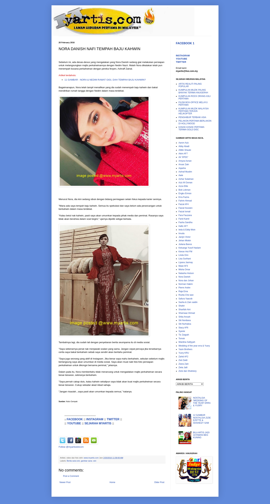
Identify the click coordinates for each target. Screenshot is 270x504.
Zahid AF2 (183, 356)
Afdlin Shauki (185, 150)
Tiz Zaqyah (184, 335)
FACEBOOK (75, 419)
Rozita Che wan (186, 295)
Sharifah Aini (184, 309)
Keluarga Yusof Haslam (190, 248)
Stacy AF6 (183, 327)
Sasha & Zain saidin (188, 302)
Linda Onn (183, 255)
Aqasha (182, 168)
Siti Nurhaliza (185, 324)
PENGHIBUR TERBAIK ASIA (192, 117)
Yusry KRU (184, 353)
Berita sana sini (73, 461)
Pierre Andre (184, 287)
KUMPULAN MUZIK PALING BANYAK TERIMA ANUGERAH (193, 91)
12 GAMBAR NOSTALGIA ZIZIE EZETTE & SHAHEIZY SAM (202, 419)
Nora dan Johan (186, 280)
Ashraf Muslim (185, 171)
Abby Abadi (184, 146)
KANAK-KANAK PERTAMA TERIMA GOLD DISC (191, 128)
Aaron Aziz (184, 143)
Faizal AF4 (184, 204)
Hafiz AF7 (183, 226)
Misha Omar (184, 269)
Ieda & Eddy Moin (187, 229)
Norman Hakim (186, 284)
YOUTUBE (74, 423)
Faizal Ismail (184, 211)
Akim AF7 (183, 153)
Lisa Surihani (185, 258)
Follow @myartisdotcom (71, 447)
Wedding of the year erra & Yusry (194, 346)
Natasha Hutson (186, 273)
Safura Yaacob (185, 298)
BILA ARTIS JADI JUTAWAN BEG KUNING (201, 435)
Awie (181, 175)
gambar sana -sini (88, 461)
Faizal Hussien (186, 208)
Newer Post (65, 482)
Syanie (182, 331)
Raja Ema (183, 291)
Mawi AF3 (183, 266)
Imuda (181, 233)
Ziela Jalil (183, 367)
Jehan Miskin (185, 240)
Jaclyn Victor (185, 237)
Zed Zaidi (183, 360)
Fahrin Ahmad (185, 200)
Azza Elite (183, 186)
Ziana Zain (184, 364)
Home (112, 482)
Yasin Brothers (185, 349)
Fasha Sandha (185, 222)
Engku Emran (185, 193)
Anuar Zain (184, 164)
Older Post (159, 482)
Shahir (182, 306)
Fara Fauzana (185, 215)
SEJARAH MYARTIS (98, 423)
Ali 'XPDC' (183, 157)
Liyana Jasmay (186, 262)
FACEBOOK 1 (185, 43)
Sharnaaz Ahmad (187, 313)
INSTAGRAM (94, 419)
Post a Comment (71, 476)
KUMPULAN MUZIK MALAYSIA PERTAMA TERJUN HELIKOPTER (194, 111)
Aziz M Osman (185, 182)
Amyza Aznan (185, 161)
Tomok (182, 338)
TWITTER (113, 419)
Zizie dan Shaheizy (187, 371)
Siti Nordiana (185, 320)
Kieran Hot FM (185, 251)
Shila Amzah (184, 317)
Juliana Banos (185, 244)
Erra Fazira (184, 197)
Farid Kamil (184, 219)
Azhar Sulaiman (186, 179)
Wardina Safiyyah (187, 342)
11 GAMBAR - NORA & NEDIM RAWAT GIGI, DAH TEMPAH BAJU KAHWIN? (105, 79)
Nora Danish (184, 277)
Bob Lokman (184, 190)
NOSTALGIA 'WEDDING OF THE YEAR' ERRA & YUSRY (201, 402)
